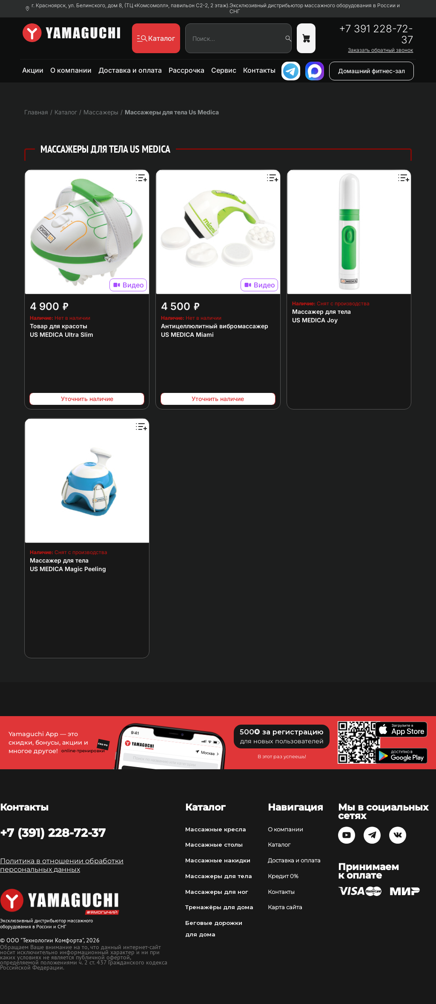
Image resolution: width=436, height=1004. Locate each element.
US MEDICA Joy (315, 320)
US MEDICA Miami (187, 334)
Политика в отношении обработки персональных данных (61, 865)
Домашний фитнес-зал (371, 70)
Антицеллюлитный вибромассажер (214, 326)
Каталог (279, 844)
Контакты (259, 70)
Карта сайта (285, 907)
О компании (71, 70)
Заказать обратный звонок (380, 50)
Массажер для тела (321, 311)
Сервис (223, 70)
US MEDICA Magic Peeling (68, 568)
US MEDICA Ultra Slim (61, 334)
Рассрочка (186, 70)
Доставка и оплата (130, 70)
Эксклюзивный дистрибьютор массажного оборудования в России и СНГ (314, 8)
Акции (32, 70)
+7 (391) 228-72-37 (53, 832)
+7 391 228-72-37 (376, 34)
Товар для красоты (58, 326)
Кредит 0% (283, 876)
